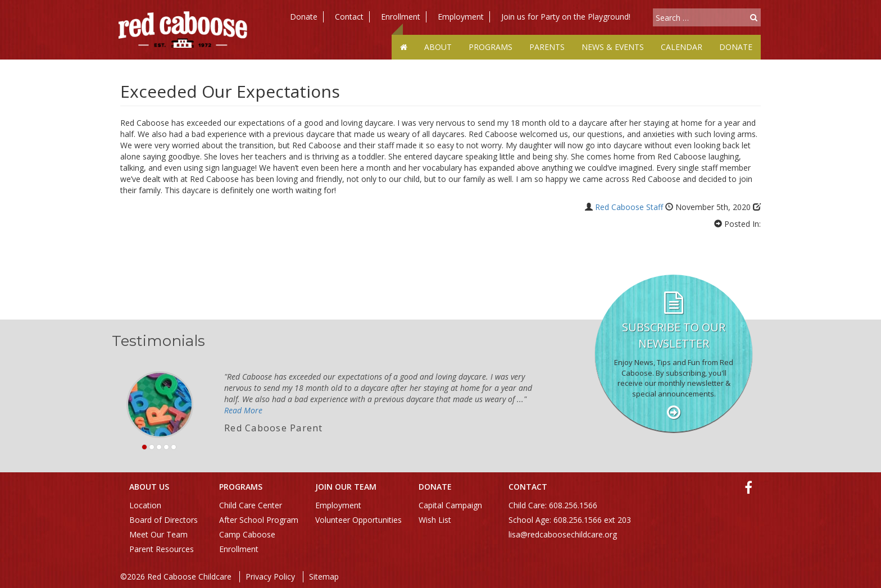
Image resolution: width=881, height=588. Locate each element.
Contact (349, 16)
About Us (149, 486)
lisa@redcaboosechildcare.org (562, 534)
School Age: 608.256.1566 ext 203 (569, 519)
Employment (461, 16)
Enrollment (400, 16)
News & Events (613, 47)
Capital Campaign (450, 505)
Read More (243, 410)
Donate (303, 16)
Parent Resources (161, 549)
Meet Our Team (158, 534)
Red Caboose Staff (629, 207)
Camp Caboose (247, 534)
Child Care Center (250, 505)
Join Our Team (345, 486)
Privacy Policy (270, 576)
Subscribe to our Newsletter (673, 335)
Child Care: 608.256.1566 (552, 505)
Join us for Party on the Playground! (565, 16)
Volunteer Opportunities (358, 519)
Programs (490, 47)
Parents (547, 47)
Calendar (681, 47)
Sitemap (324, 576)
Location (145, 505)
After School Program (258, 519)
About (438, 47)
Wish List (435, 519)
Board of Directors (163, 519)
